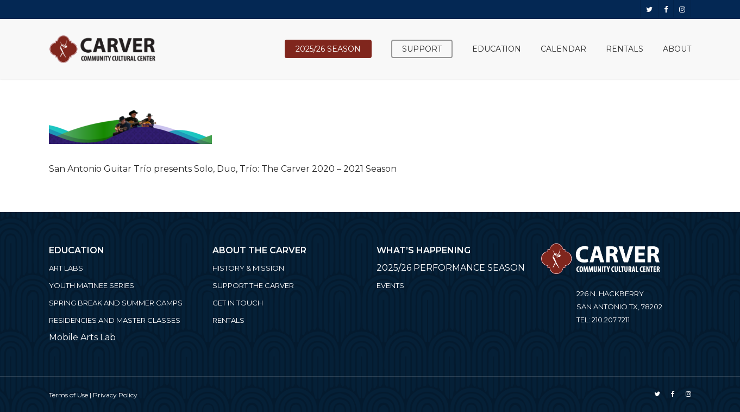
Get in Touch (237, 302)
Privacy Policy (115, 395)
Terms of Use (68, 395)
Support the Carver (253, 285)
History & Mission (248, 268)
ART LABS (66, 268)
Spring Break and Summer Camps (116, 302)
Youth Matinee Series (91, 285)
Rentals (228, 320)
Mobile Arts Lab (82, 337)
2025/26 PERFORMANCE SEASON (451, 268)
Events (390, 285)
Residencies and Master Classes (114, 320)
